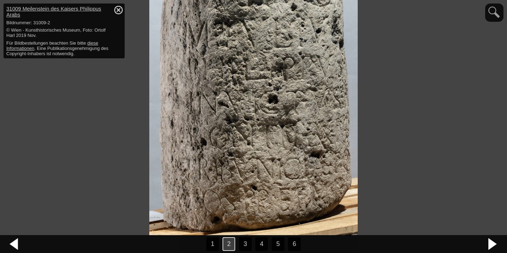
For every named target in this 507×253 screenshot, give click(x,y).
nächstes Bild (493, 244)
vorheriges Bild (14, 244)
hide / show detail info (118, 10)
